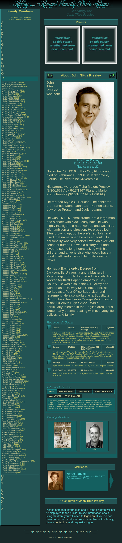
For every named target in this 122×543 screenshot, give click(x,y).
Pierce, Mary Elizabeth (10, 396)
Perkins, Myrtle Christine (11, 383)
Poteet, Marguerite (9, 425)
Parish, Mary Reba (9, 104)
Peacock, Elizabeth (9, 228)
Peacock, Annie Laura (10, 215)
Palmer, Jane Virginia (10, 90)
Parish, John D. (8, 94)
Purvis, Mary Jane (9, 473)
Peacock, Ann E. (8, 213)
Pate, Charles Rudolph (10, 150)
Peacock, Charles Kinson (11, 220)
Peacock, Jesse (8, 251)
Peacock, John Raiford (10, 264)
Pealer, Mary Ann (8, 341)
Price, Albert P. (7, 444)
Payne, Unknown (8, 201)
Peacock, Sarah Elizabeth (12, 312)
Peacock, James (8, 241)
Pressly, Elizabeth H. (10, 440)
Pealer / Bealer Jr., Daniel (12, 346)
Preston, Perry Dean (10, 442)
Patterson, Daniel (9, 163)
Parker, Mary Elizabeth (10, 134)
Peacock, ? (6, 203)
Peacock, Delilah (8, 222)
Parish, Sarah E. (8, 111)
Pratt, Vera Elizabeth (10, 436)
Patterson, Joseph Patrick (12, 178)
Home (51, 537)
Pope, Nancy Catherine (11, 419)
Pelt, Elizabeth (8, 366)
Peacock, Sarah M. (9, 314)
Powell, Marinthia (9, 432)
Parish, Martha (8, 98)
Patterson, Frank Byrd (10, 165)
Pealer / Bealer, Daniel (11, 345)
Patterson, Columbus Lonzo (12, 161)
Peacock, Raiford (9, 295)
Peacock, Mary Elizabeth (11, 281)
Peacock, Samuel (9, 304)
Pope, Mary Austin (9, 417)
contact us (61, 522)
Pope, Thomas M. (9, 421)
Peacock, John (8, 253)
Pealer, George (8, 339)
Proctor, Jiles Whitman (10, 457)
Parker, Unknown (9, 138)
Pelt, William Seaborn (10, 375)
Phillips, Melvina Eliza (10, 390)
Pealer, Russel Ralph (10, 343)
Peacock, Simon (8, 318)
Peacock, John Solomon (11, 266)
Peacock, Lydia (8, 276)
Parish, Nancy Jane (9, 106)
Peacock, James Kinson (11, 245)
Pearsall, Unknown (9, 358)
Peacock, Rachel (8, 293)
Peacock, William (9, 325)
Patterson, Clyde (8, 159)
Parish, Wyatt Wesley (10, 128)
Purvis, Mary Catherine (11, 471)
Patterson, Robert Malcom (12, 190)
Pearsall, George (8, 352)
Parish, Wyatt (7, 127)
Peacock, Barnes (8, 218)
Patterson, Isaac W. (9, 169)
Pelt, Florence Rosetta (10, 367)
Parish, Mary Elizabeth (10, 102)
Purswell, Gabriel (8, 459)
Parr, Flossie (7, 140)
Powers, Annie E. (8, 434)
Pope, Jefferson (8, 413)
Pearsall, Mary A (8, 356)
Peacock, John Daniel (10, 259)
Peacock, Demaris (9, 226)
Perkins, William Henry (10, 385)
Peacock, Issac (8, 239)
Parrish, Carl (7, 144)
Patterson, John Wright (11, 174)
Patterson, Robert (9, 188)
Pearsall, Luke (7, 354)
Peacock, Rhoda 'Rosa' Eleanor (14, 299)
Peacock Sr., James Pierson (13, 249)
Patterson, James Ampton (12, 171)
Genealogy (68, 537)
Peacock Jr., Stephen (10, 324)
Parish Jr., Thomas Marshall (12, 117)
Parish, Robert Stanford (11, 109)
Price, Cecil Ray (8, 446)
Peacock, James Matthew (12, 247)
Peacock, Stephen (9, 322)
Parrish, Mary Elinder (10, 146)
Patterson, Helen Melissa (11, 167)
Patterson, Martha (9, 180)
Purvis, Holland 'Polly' (10, 467)
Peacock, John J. (8, 260)
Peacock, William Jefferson (12, 335)
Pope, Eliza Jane (8, 408)
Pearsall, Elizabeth (9, 350)
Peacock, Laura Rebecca (11, 274)
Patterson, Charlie (9, 157)
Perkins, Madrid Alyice (10, 379)
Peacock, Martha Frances (12, 278)
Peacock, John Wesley (10, 268)
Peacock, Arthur (8, 216)
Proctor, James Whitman (11, 455)
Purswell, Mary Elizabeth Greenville (15, 461)
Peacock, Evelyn (8, 234)
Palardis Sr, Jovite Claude (12, 86)
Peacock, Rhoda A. (9, 297)
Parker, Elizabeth (8, 130)
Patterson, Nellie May (10, 184)
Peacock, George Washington (13, 236)
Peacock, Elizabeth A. (10, 230)
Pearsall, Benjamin (9, 348)
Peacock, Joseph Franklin (12, 270)
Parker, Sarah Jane (9, 136)
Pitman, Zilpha (8, 398)
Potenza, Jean (8, 427)
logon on (89, 516)
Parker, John (7, 132)
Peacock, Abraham (9, 205)
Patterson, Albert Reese (11, 153)
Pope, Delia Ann (8, 406)
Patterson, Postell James (11, 186)
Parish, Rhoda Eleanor (10, 107)
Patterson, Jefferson (10, 172)
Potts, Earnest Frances (11, 429)
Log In (59, 537)
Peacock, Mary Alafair (10, 280)
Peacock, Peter (8, 289)
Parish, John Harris (9, 96)
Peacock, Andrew (9, 209)
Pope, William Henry (10, 423)
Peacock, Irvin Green (10, 237)
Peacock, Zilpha (8, 337)
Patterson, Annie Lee (10, 155)
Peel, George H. (8, 362)
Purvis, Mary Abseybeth (11, 469)
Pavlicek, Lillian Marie (10, 199)
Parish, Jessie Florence (11, 92)
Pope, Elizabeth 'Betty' (10, 410)
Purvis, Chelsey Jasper (11, 463)
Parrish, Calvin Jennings (11, 142)
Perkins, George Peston (11, 377)
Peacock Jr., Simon (9, 320)
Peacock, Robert (8, 301)
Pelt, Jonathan (8, 369)
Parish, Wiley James (10, 119)
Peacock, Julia (8, 272)
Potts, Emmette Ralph (10, 431)
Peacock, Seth (8, 316)
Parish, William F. (8, 123)
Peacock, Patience (9, 285)
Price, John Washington (11, 450)
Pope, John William (9, 415)
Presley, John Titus (9, 438)
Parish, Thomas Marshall (11, 115)
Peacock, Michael (9, 283)
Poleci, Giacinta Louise (11, 402)
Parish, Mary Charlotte (10, 100)
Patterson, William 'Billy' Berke (13, 197)
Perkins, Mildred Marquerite (12, 381)
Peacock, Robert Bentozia (12, 302)
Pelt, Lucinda (7, 371)
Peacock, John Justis (10, 262)
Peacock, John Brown (10, 257)
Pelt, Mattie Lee (8, 373)
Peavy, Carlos (7, 360)
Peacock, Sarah (8, 310)
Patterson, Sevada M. (10, 192)
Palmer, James (8, 88)
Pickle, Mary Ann (8, 394)
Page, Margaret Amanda (11, 85)
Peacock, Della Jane (10, 224)
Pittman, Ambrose (9, 400)
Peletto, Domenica (9, 364)
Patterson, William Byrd (11, 195)
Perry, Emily (7, 387)
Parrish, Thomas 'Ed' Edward (13, 148)
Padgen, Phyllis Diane (10, 83)
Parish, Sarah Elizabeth (11, 113)
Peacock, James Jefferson (12, 243)
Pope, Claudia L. (8, 404)
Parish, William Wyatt (10, 125)
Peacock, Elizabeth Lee (11, 232)
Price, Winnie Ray (9, 452)
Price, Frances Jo (8, 448)
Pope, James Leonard (10, 411)
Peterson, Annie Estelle (11, 389)
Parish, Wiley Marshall (10, 121)
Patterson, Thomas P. (10, 193)
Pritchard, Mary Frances (11, 454)
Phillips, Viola (7, 392)
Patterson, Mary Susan (11, 182)
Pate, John (6, 151)
